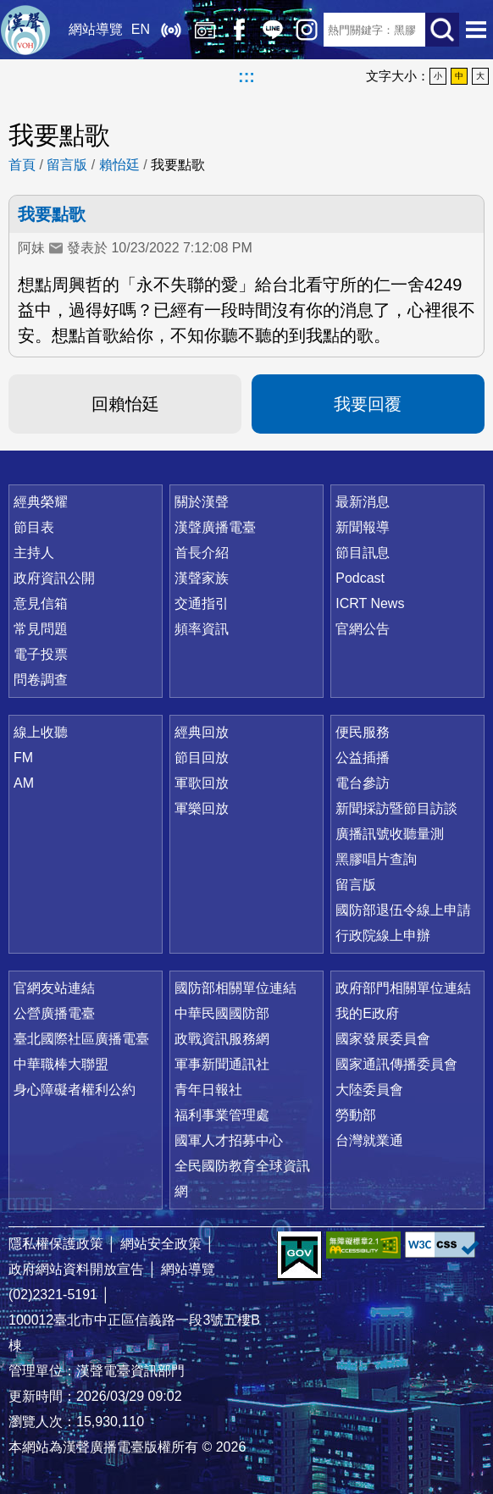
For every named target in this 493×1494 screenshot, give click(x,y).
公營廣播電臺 (54, 1013)
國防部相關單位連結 (235, 988)
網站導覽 (96, 29)
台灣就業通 (369, 1140)
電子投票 (41, 654)
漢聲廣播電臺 (25, 29)
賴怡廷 (119, 165)
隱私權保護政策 (55, 1244)
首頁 (22, 165)
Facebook (239, 30)
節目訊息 (362, 552)
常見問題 (41, 629)
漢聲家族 (201, 578)
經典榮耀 (41, 502)
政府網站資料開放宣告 (76, 1269)
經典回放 (205, 30)
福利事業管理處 (221, 1115)
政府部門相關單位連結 (403, 988)
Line (273, 30)
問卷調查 (41, 679)
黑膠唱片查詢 (376, 859)
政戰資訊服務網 (221, 1039)
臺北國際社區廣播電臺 (81, 1039)
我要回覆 (368, 404)
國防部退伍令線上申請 (403, 910)
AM (24, 783)
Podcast (360, 578)
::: (246, 76)
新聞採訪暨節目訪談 (396, 808)
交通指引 (201, 603)
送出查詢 (442, 30)
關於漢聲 (201, 502)
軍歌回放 (201, 783)
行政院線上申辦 (382, 935)
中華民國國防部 (221, 1013)
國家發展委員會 (382, 1039)
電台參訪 (362, 783)
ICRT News (369, 603)
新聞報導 (362, 527)
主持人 (34, 552)
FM (23, 757)
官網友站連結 (54, 988)
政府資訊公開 (54, 578)
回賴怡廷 (125, 404)
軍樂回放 (201, 808)
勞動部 (355, 1115)
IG (307, 30)
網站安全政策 (161, 1244)
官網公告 (362, 629)
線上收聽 (171, 30)
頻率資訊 (201, 629)
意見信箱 (41, 603)
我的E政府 (367, 1013)
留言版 (67, 165)
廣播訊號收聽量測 (389, 834)
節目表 (34, 527)
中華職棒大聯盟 (61, 1064)
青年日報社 (208, 1089)
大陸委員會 (369, 1089)
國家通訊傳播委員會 (396, 1064)
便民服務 (362, 732)
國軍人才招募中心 (228, 1140)
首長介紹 (201, 552)
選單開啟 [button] (476, 30)
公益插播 (362, 757)
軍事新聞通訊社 (221, 1064)
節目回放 (201, 757)
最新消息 (362, 502)
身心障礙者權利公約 (75, 1089)
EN (140, 29)
